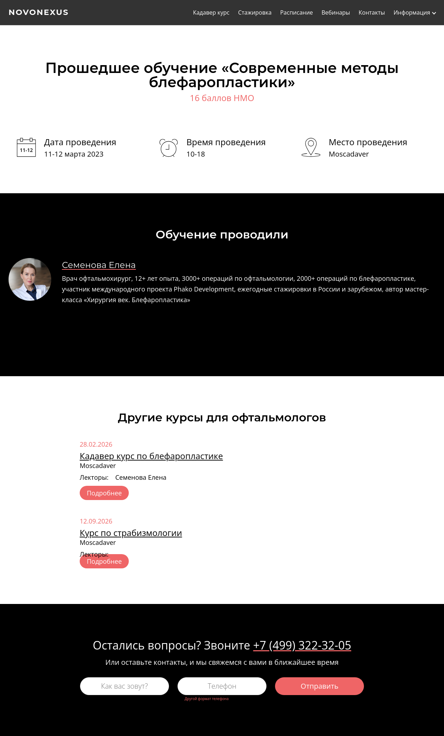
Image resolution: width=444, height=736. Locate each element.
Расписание (296, 13)
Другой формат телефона (206, 698)
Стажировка (254, 13)
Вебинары (336, 13)
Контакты (372, 13)
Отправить (319, 686)
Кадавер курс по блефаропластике (151, 456)
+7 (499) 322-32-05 (302, 645)
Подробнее (104, 493)
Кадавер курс (211, 13)
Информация (411, 13)
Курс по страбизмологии (131, 532)
